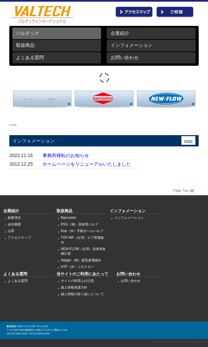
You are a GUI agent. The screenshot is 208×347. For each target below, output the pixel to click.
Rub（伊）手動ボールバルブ (82, 231)
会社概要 (14, 224)
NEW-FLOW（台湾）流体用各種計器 (83, 251)
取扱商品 (25, 45)
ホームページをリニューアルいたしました (87, 164)
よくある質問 (30, 57)
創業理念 (14, 217)
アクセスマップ (19, 237)
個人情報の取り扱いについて (82, 294)
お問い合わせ (175, 12)
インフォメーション (132, 45)
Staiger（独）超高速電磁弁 (81, 260)
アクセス (134, 12)
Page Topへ (182, 190)
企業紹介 (120, 33)
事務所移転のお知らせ (66, 155)
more (188, 141)
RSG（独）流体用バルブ (79, 224)
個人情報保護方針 (74, 287)
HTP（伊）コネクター (77, 267)
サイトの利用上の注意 (77, 281)
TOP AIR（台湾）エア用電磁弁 (82, 240)
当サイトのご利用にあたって (82, 274)
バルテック (27, 33)
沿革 (11, 231)
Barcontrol (68, 217)
